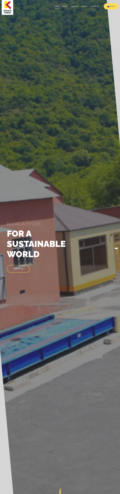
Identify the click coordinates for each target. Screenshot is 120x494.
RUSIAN (111, 6)
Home (57, 6)
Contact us (18, 269)
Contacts (95, 6)
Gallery (85, 6)
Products (74, 6)
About (64, 6)
